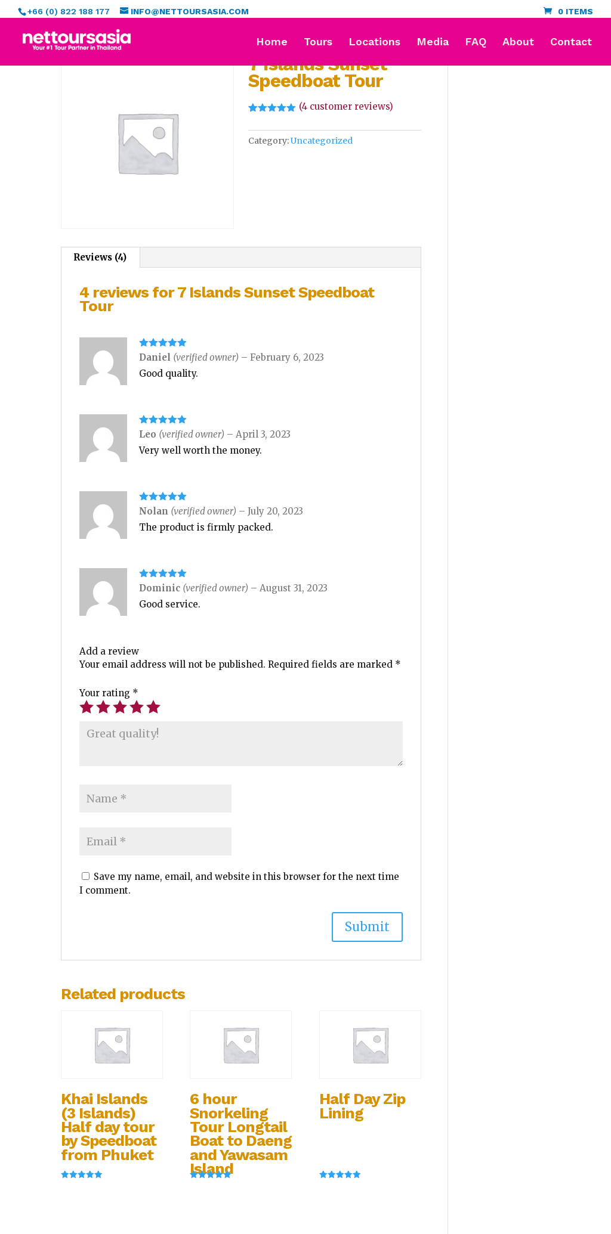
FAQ (475, 43)
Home (272, 43)
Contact (571, 43)
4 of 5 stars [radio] (136, 707)
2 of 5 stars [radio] (103, 707)
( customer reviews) (346, 106)
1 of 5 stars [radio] (86, 707)
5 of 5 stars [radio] (153, 707)
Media (432, 43)
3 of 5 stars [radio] (120, 707)
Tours (318, 43)
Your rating (108, 693)
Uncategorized (322, 140)
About (518, 43)
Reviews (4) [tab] (99, 257)
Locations (374, 43)
